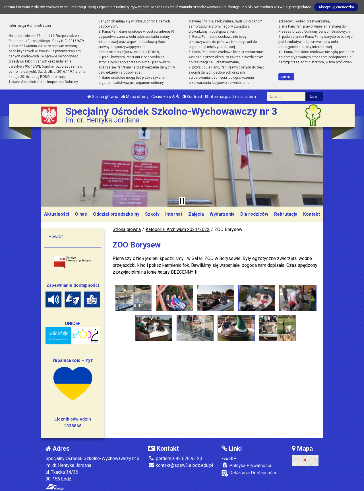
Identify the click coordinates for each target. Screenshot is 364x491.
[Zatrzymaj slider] (182, 201)
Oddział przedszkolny (116, 214)
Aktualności (56, 214)
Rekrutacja (285, 214)
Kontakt (311, 214)
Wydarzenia (222, 214)
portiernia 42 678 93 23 (175, 458)
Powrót (55, 236)
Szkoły (152, 214)
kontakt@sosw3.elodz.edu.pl (180, 465)
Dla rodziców (254, 214)
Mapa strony (134, 96)
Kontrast (192, 96)
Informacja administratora (230, 96)
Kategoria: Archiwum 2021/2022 (178, 229)
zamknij (286, 76)
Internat (173, 214)
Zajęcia (196, 214)
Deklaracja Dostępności (249, 473)
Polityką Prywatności (133, 7)
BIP (229, 458)
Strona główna (102, 96)
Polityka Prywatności (246, 465)
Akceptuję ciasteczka (336, 7)
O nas (81, 214)
